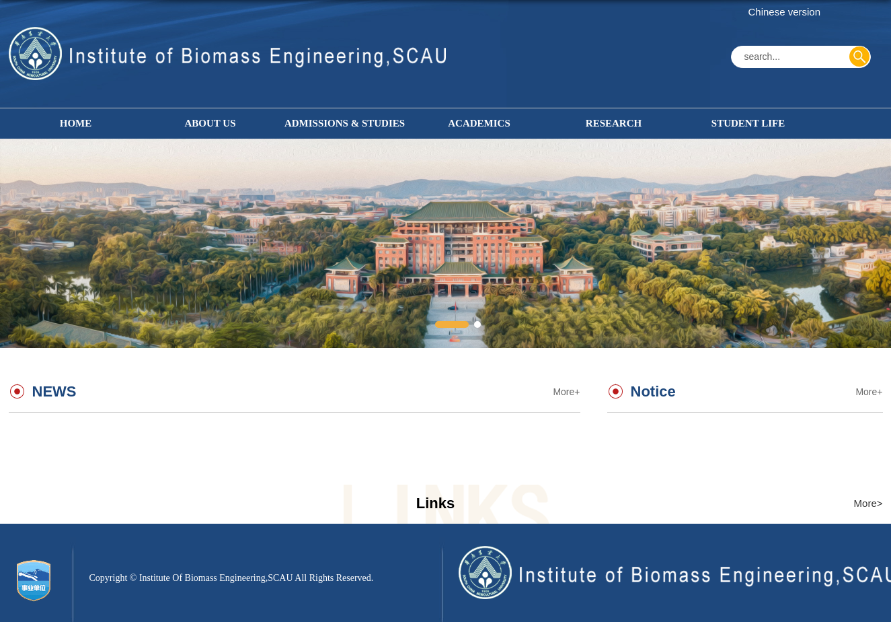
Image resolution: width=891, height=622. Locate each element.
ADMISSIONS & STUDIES (344, 123)
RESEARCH (614, 123)
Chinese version (784, 12)
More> (868, 503)
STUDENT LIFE (748, 123)
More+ (868, 391)
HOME (76, 123)
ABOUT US (210, 123)
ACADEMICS (479, 123)
